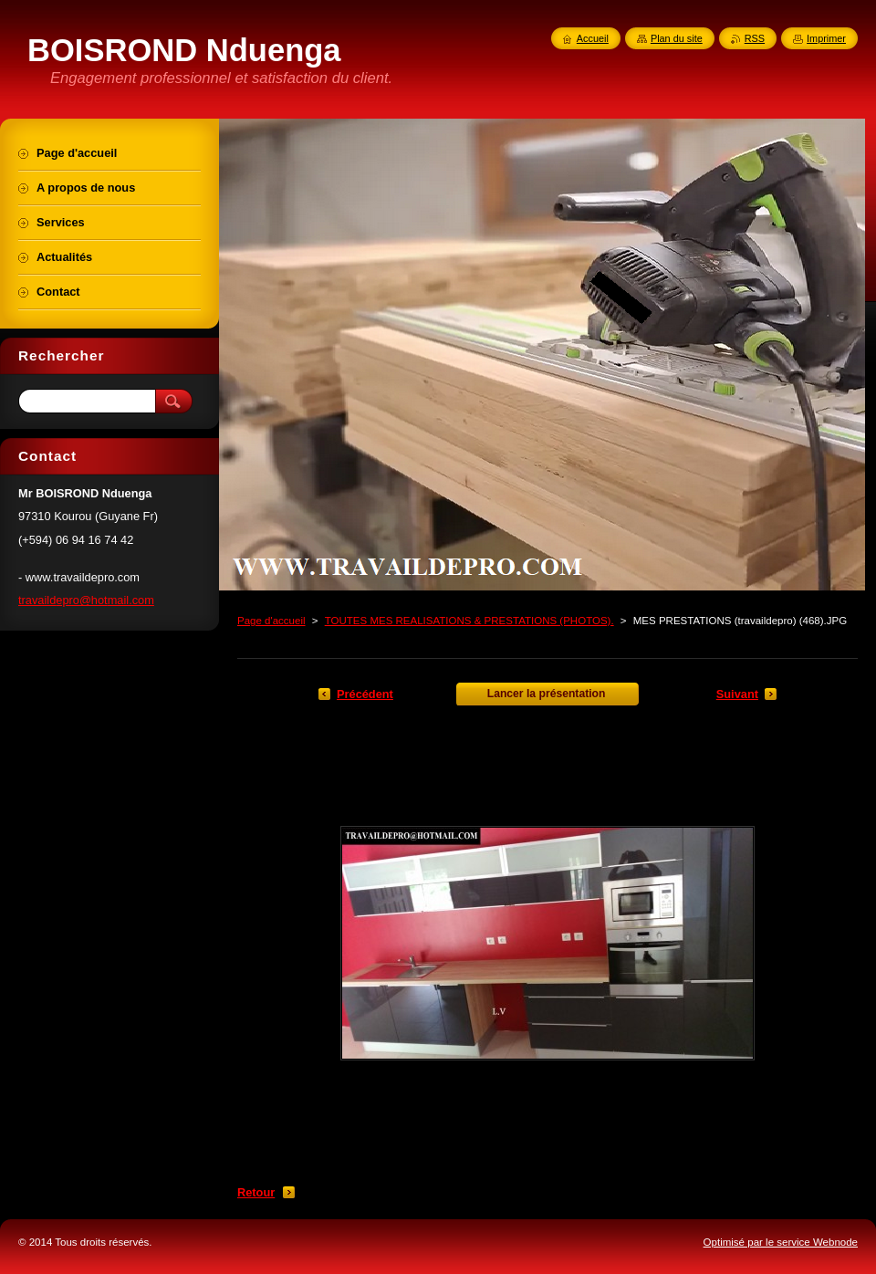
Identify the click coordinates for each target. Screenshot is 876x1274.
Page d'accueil (271, 620)
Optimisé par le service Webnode (781, 1242)
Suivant (737, 694)
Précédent (365, 694)
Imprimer (826, 38)
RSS (755, 38)
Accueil (593, 38)
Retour (256, 1192)
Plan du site (677, 38)
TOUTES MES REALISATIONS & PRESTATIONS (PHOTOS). (469, 620)
